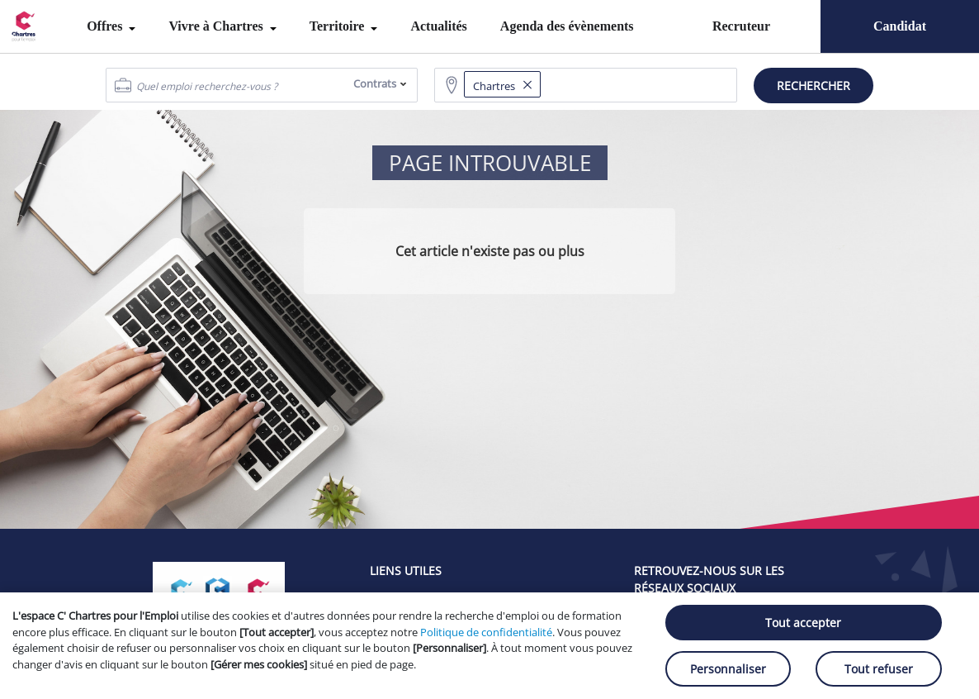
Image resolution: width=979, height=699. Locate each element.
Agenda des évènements (567, 26)
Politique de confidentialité (486, 632)
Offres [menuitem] (106, 26)
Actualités (438, 26)
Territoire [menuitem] (339, 26)
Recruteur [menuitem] (741, 26)
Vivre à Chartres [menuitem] (217, 26)
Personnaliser (728, 669)
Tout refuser (878, 669)
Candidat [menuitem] (899, 26)
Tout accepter (803, 622)
